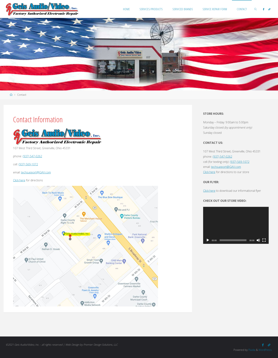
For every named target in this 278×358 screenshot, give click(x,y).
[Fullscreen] (264, 240)
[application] (236, 225)
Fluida (251, 350)
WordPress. (265, 350)
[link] (256, 9)
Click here (19, 180)
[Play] (208, 240)
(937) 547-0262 (32, 156)
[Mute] (258, 240)
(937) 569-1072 (28, 164)
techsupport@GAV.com (36, 172)
